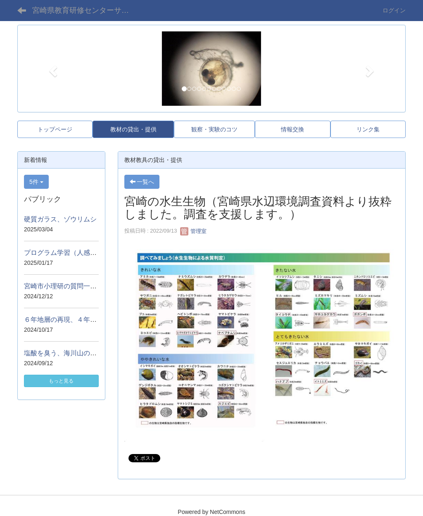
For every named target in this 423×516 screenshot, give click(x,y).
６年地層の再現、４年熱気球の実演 (77, 319)
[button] (52, 68)
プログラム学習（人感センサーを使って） (87, 252)
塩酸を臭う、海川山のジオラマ (70, 353)
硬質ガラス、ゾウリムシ (60, 219)
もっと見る (61, 381)
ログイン (394, 10)
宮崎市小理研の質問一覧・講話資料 (77, 286)
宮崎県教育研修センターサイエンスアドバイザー (87, 10)
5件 (36, 181)
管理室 (193, 231)
